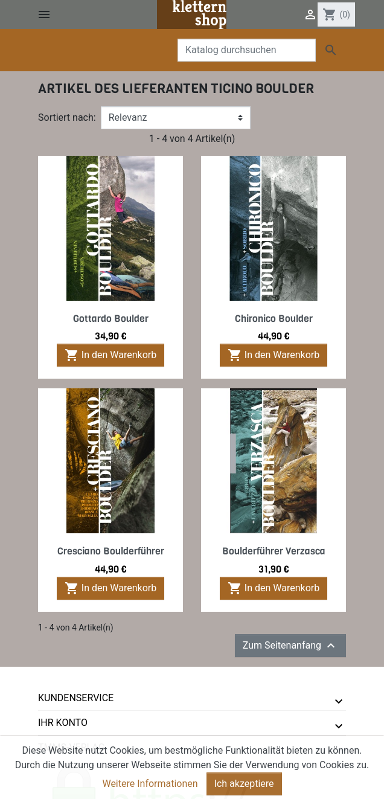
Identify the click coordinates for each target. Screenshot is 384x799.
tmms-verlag (71, 747)
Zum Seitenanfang (290, 645)
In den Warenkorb (110, 355)
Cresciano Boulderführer (110, 551)
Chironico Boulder (274, 318)
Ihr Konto (63, 722)
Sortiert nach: (67, 117)
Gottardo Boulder (111, 318)
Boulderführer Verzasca (273, 551)
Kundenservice (76, 698)
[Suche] (247, 50)
